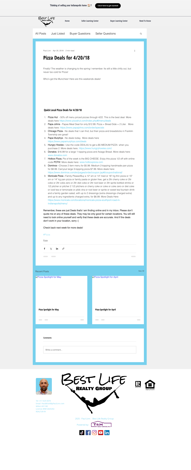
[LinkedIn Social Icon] (106, 432)
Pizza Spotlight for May (49, 309)
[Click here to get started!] (108, 5)
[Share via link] (63, 248)
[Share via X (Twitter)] (51, 248)
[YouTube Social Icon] (100, 432)
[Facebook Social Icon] (88, 432)
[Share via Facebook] (44, 248)
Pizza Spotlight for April (105, 309)
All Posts (40, 33)
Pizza (45, 240)
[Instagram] (94, 432)
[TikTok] (81, 432)
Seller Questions (106, 33)
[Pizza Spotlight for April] (118, 290)
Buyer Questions (80, 33)
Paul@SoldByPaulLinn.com (53, 403)
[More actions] (134, 50)
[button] (145, 21)
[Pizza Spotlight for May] (61, 290)
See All (141, 271)
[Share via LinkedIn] (57, 248)
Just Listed (58, 33)
